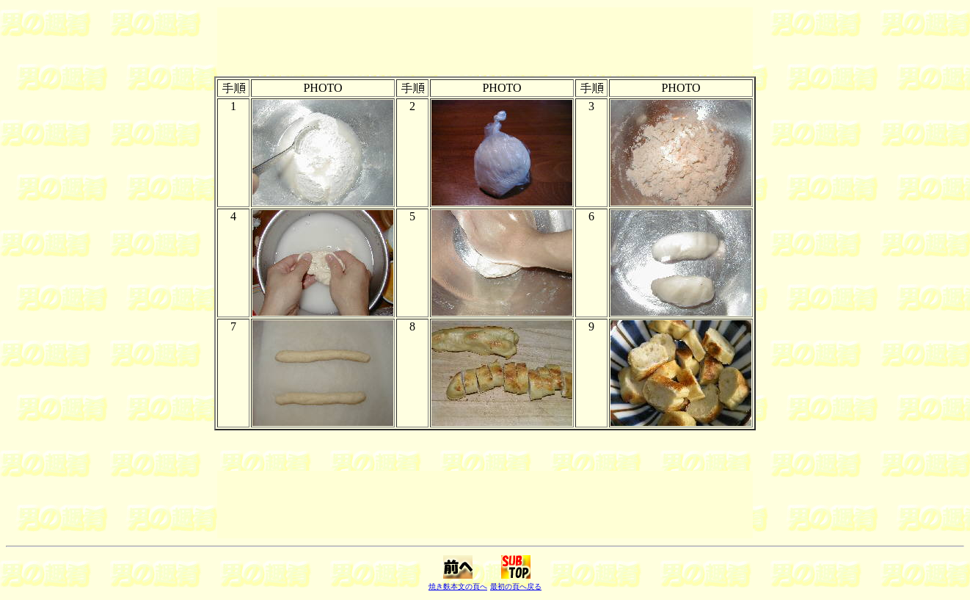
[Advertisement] (485, 41)
